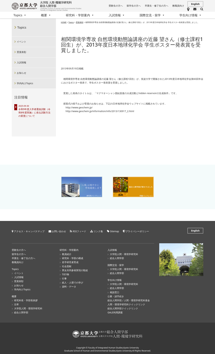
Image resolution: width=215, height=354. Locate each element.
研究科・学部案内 (80, 15)
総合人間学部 (21, 312)
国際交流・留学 (152, 15)
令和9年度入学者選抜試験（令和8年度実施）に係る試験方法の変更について (34, 112)
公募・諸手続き (116, 295)
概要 (46, 15)
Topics (19, 15)
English (195, 4)
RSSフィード (79, 230)
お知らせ (21, 72)
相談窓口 (114, 291)
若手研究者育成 (70, 261)
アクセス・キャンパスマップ (29, 230)
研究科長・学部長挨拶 (26, 299)
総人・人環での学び (72, 281)
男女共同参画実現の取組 (75, 269)
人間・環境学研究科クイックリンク (126, 303)
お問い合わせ (59, 230)
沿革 (16, 303)
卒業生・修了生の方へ (156, 5)
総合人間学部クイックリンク (123, 307)
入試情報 (117, 15)
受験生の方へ (116, 5)
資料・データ (69, 285)
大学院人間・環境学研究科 (28, 307)
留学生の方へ (134, 5)
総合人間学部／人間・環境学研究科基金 (129, 299)
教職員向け (178, 5)
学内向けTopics (25, 83)
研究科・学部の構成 (72, 257)
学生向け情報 (190, 15)
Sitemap (114, 230)
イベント (21, 41)
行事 (64, 277)
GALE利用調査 (115, 312)
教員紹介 (66, 253)
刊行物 (65, 273)
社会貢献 (66, 265)
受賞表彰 (21, 52)
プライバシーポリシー (137, 230)
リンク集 (98, 230)
